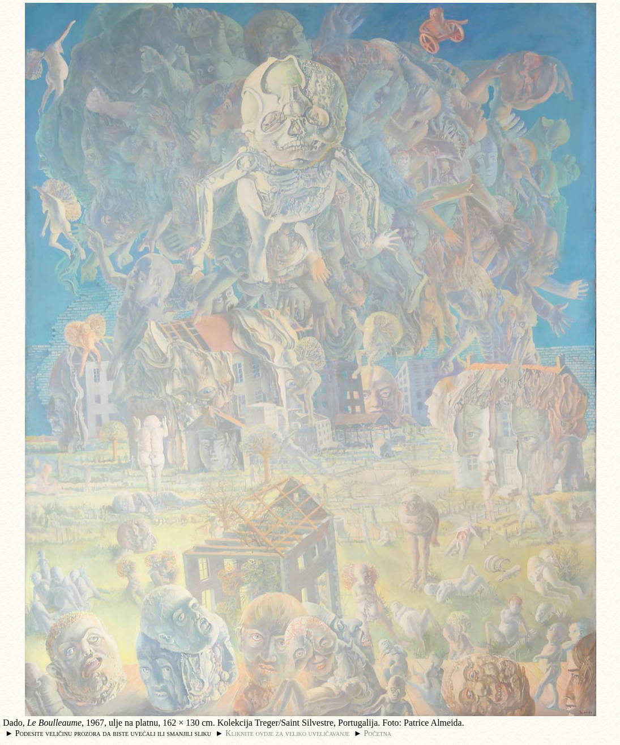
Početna (378, 733)
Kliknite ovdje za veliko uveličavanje (287, 733)
